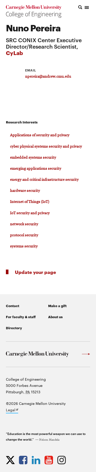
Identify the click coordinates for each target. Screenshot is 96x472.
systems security (24, 246)
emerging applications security (35, 169)
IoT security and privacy (30, 213)
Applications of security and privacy (39, 135)
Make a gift (57, 305)
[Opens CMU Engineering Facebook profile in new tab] (24, 460)
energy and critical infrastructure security (44, 180)
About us (55, 316)
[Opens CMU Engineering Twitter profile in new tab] (11, 460)
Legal (12, 410)
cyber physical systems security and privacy (46, 147)
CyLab (14, 52)
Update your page (35, 272)
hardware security (25, 191)
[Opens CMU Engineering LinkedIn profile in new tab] (37, 460)
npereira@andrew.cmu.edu (48, 77)
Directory (14, 327)
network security (24, 224)
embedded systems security (33, 158)
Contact (12, 305)
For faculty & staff (21, 316)
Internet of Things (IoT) (29, 202)
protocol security (24, 235)
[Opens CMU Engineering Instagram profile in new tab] (63, 460)
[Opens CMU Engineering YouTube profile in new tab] (50, 460)
